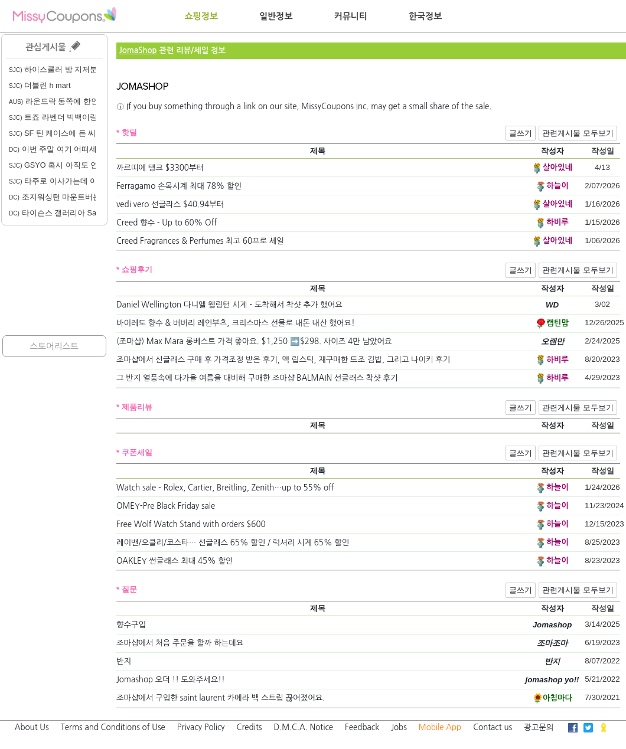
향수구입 (131, 625)
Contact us (492, 727)
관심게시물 (52, 46)
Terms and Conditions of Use (113, 727)
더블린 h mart (39, 85)
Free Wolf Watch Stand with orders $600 (191, 524)
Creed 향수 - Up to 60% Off (166, 223)
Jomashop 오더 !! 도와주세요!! (170, 679)
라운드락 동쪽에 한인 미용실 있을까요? (85, 101)
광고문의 (538, 727)
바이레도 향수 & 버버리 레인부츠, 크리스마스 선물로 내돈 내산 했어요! (235, 323)
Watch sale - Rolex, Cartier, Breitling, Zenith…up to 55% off (225, 488)
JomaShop (138, 50)
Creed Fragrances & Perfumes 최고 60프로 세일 (200, 241)
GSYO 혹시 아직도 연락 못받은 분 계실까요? (93, 165)
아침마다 (557, 698)
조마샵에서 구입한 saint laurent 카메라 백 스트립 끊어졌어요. (220, 698)
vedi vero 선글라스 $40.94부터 (170, 204)
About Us (32, 727)
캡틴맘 (557, 323)
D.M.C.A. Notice (303, 727)
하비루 (557, 222)
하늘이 (557, 185)
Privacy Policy (201, 727)
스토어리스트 (54, 346)
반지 (123, 661)
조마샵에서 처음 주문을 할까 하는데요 (179, 643)
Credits (249, 727)
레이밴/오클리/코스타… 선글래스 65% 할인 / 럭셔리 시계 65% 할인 (232, 543)
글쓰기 (520, 133)
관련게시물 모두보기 (578, 133)
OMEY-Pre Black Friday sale (165, 506)
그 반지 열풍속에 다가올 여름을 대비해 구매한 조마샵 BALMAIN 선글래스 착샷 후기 (257, 378)
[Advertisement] (54, 280)
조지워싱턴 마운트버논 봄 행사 (68, 197)
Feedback (362, 727)
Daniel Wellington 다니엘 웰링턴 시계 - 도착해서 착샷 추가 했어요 (229, 305)
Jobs (399, 727)
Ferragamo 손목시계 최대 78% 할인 (179, 186)
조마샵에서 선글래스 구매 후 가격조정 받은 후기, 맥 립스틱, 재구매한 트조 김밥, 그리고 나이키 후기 (283, 360)
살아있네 (557, 167)
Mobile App (440, 727)
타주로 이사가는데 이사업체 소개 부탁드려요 (93, 181)
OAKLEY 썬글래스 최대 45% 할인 (174, 561)
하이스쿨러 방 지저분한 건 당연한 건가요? (89, 70)
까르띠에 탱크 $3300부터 (160, 168)
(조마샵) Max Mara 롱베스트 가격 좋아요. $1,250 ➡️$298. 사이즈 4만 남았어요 (254, 341)
